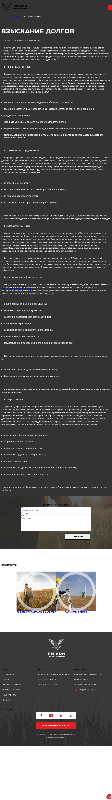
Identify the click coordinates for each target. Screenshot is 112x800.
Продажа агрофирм (11, 736)
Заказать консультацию (56, 780)
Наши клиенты (9, 747)
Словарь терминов (11, 741)
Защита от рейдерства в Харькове (33, 659)
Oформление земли (79, 659)
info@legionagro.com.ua (86, 736)
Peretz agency (60, 792)
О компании (8, 726)
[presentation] (42, 573)
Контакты (6, 752)
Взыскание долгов (47, 731)
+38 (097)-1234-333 (86, 741)
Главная (7, 16)
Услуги (17, 16)
